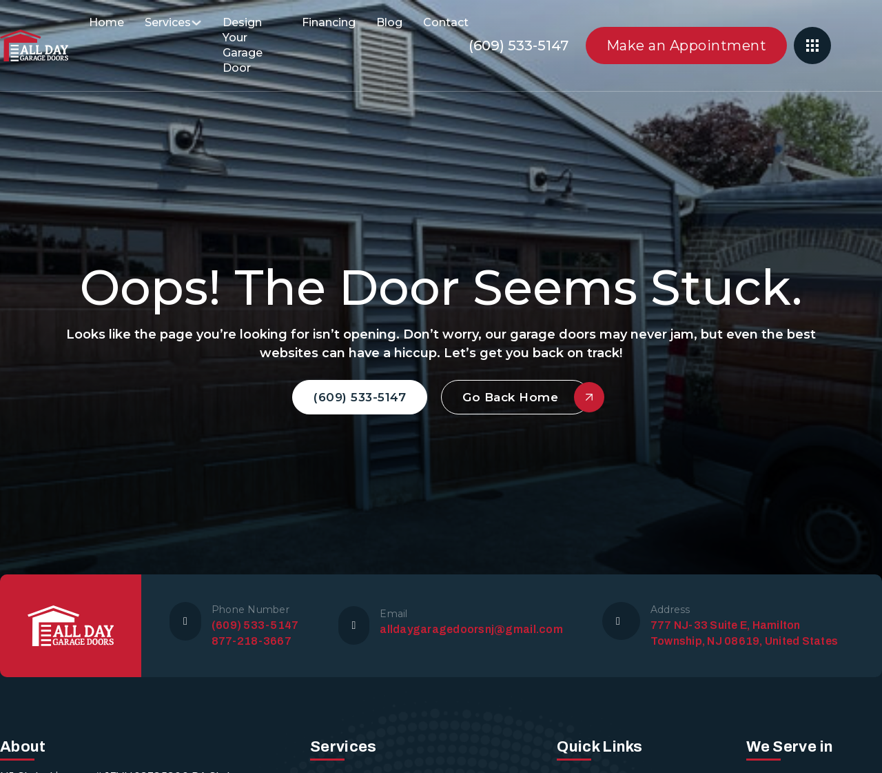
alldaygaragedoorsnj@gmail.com (471, 629)
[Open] (812, 45)
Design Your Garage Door (243, 45)
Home (106, 22)
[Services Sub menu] (196, 22)
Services (168, 22)
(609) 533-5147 (518, 45)
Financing (329, 22)
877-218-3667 (251, 641)
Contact (446, 22)
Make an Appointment (686, 45)
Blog (389, 22)
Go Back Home (526, 397)
